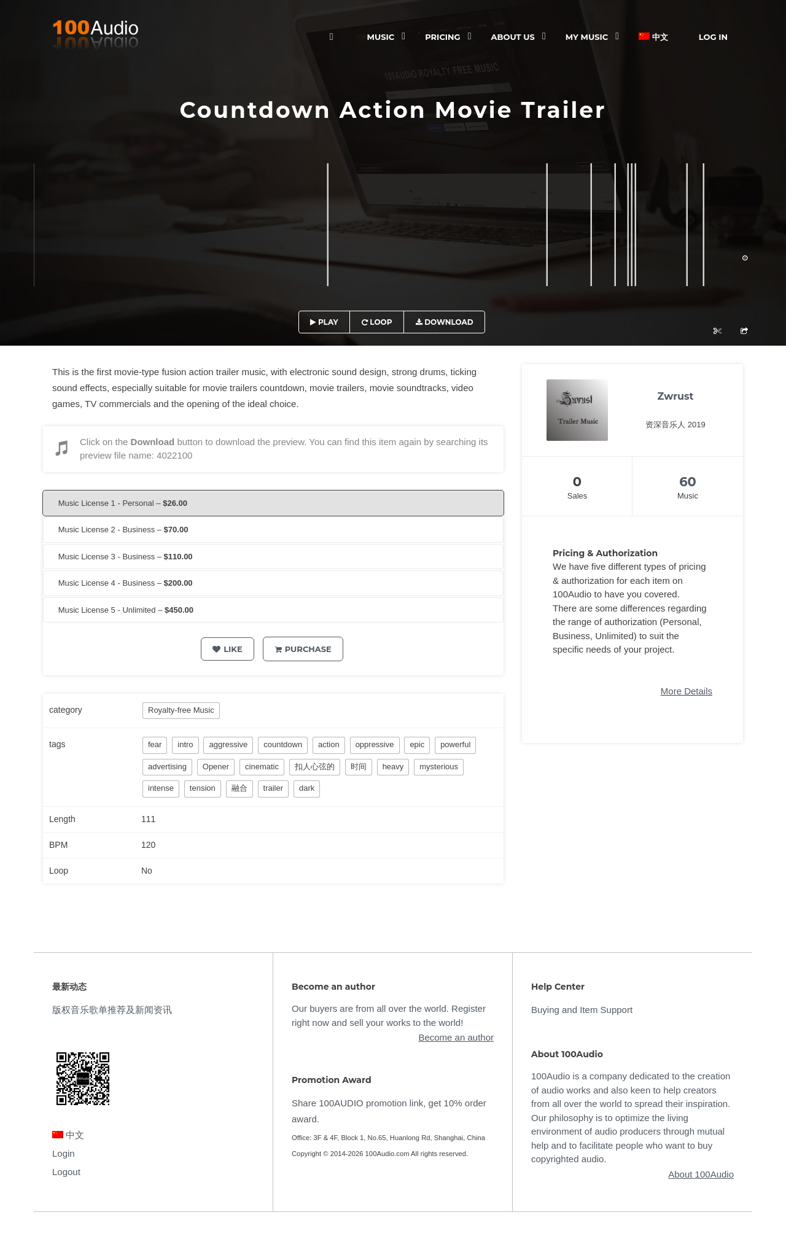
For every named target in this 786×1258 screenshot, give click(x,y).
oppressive (375, 744)
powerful (455, 744)
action (329, 744)
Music (381, 37)
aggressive (228, 744)
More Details (686, 691)
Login (63, 1153)
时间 (359, 766)
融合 (239, 788)
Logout (66, 1172)
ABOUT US (513, 37)
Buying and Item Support (581, 1009)
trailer (273, 788)
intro (185, 744)
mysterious (438, 766)
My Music (587, 37)
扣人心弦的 (315, 766)
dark (306, 788)
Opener (216, 766)
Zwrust (676, 396)
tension (203, 788)
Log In (713, 37)
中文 (653, 37)
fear (154, 744)
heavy (393, 766)
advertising (167, 766)
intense (161, 788)
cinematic (262, 766)
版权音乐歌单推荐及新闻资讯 (112, 1009)
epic (417, 744)
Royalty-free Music (181, 710)
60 (687, 481)
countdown (282, 744)
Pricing (442, 37)
